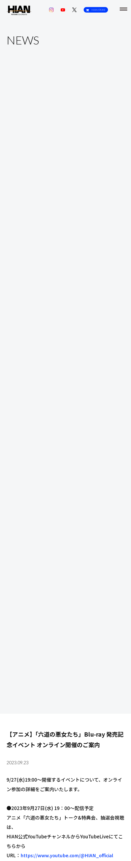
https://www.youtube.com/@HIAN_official (69, 855)
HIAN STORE (95, 10)
